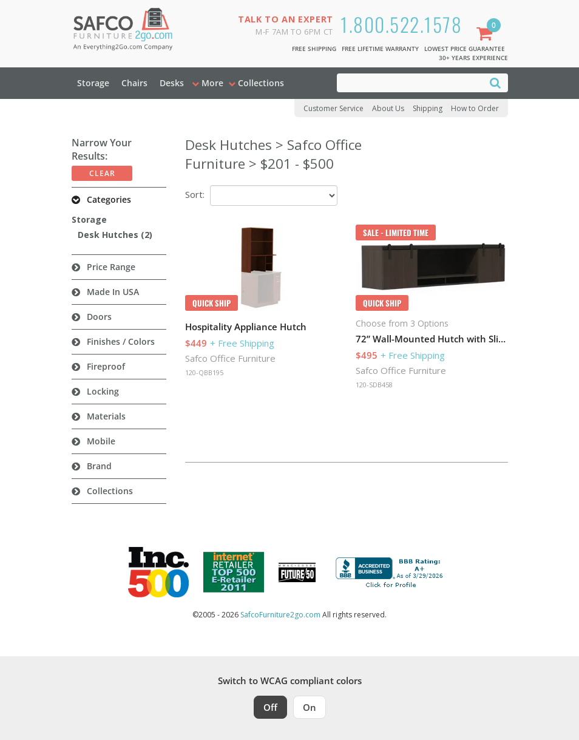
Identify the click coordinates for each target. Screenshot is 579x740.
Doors (99, 316)
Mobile (101, 441)
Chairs (134, 83)
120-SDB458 (374, 384)
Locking (103, 391)
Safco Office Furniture (230, 358)
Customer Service (333, 108)
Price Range (111, 267)
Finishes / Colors (121, 341)
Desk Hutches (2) (115, 234)
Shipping (427, 108)
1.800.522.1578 (401, 24)
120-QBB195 (204, 372)
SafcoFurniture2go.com (280, 614)
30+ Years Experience (473, 57)
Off (270, 707)
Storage (93, 83)
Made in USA (113, 291)
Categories (109, 199)
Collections (110, 491)
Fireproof (106, 366)
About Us (388, 108)
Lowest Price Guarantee (464, 48)
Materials (106, 416)
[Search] (495, 82)
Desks (172, 83)
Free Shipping (314, 48)
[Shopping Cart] (487, 35)
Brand (99, 466)
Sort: (195, 194)
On (309, 707)
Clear (102, 173)
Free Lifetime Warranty (380, 48)
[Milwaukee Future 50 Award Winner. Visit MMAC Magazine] (297, 572)
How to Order (475, 108)
